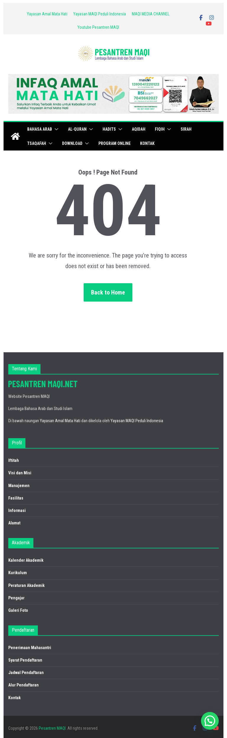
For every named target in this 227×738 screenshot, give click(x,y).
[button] (55, 129)
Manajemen (19, 485)
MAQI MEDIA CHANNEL (150, 14)
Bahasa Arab (39, 129)
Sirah (186, 129)
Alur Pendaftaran (23, 685)
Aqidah (138, 129)
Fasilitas (15, 498)
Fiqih (160, 129)
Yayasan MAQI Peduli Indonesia (99, 14)
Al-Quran (77, 129)
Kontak (147, 143)
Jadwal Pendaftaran (26, 672)
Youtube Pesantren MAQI (98, 27)
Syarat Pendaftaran (25, 660)
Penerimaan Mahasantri (29, 647)
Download (72, 143)
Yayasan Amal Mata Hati (47, 14)
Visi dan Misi (19, 472)
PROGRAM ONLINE (114, 143)
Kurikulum (17, 572)
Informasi (17, 510)
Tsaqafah (36, 143)
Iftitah (13, 460)
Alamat (14, 523)
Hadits (109, 129)
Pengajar (16, 597)
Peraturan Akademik (26, 585)
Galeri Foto (18, 610)
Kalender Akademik (25, 560)
